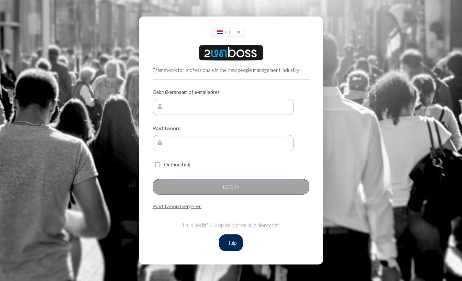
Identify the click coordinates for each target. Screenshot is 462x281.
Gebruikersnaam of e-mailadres (186, 92)
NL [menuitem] (228, 32)
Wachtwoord (167, 128)
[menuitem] (228, 32)
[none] (228, 32)
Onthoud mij (171, 164)
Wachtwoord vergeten (177, 206)
